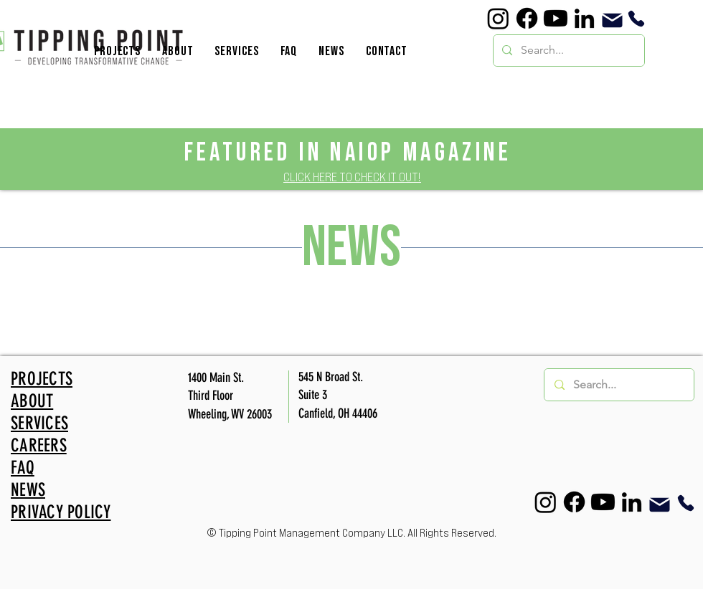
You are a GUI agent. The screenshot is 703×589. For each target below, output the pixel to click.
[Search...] (567, 50)
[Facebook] (527, 18)
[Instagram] (498, 18)
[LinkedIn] (584, 18)
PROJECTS (41, 378)
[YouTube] (556, 18)
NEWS (28, 489)
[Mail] (612, 20)
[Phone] (636, 18)
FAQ (22, 467)
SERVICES (39, 423)
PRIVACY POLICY (61, 512)
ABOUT (32, 401)
